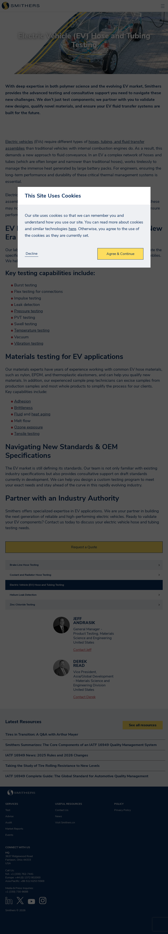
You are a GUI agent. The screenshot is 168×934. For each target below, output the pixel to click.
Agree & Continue (120, 253)
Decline (31, 253)
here (72, 228)
